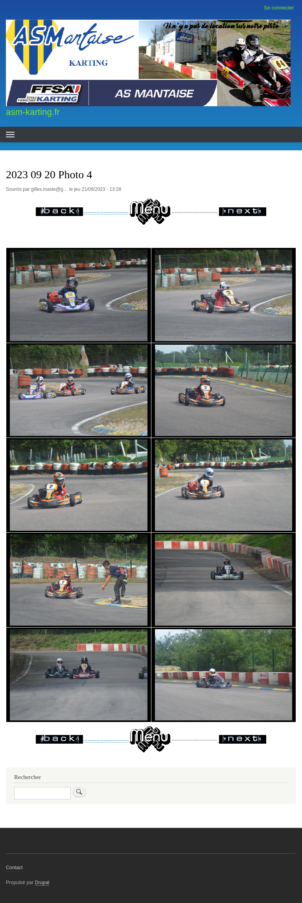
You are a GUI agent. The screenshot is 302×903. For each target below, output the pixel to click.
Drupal (42, 882)
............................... (104, 211)
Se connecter (279, 8)
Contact (14, 867)
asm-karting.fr (33, 112)
